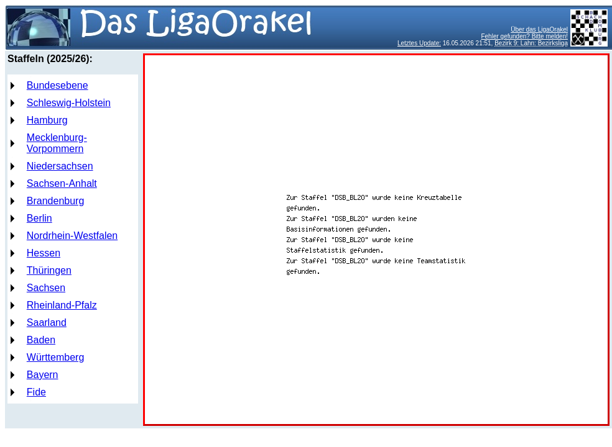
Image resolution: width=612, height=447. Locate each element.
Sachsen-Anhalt (62, 183)
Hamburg (47, 120)
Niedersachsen (60, 166)
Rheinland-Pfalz (62, 305)
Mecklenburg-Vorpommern (57, 143)
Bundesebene (57, 85)
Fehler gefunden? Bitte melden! (524, 36)
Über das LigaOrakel (539, 29)
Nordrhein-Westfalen (72, 235)
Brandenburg (56, 201)
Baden (41, 340)
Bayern (42, 374)
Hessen (43, 253)
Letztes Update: (419, 43)
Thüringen (49, 270)
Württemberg (55, 357)
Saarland (47, 322)
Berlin (39, 218)
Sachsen (46, 287)
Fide (36, 392)
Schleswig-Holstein (69, 102)
